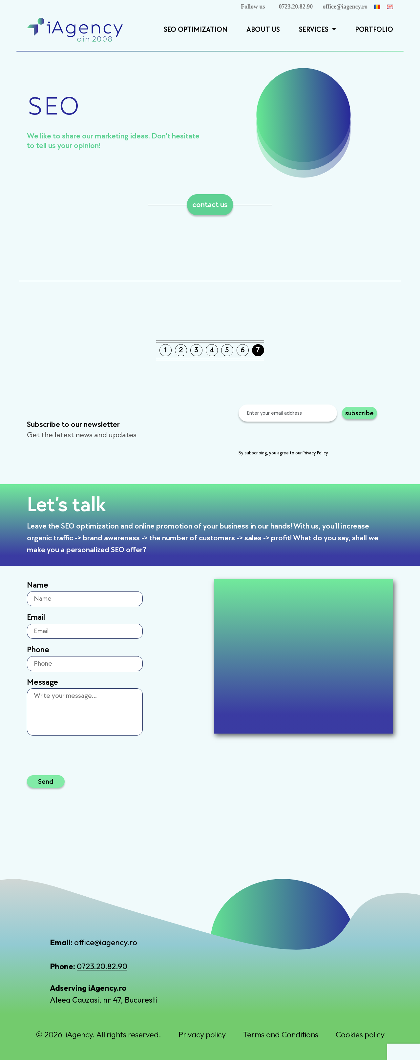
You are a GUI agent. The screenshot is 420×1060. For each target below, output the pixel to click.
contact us (210, 204)
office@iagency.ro (345, 6)
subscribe (359, 413)
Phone (38, 650)
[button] (333, 30)
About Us (263, 29)
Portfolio (374, 29)
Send (45, 781)
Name (37, 585)
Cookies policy (360, 1034)
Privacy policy (202, 1034)
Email (36, 617)
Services (314, 29)
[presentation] (288, 436)
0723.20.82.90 (296, 6)
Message (42, 682)
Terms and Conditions (280, 1034)
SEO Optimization (195, 29)
